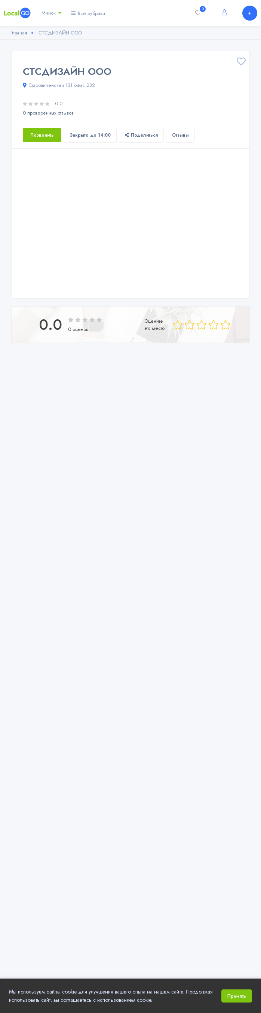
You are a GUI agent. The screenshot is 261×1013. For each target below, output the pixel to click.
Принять (236, 996)
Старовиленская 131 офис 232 (59, 85)
